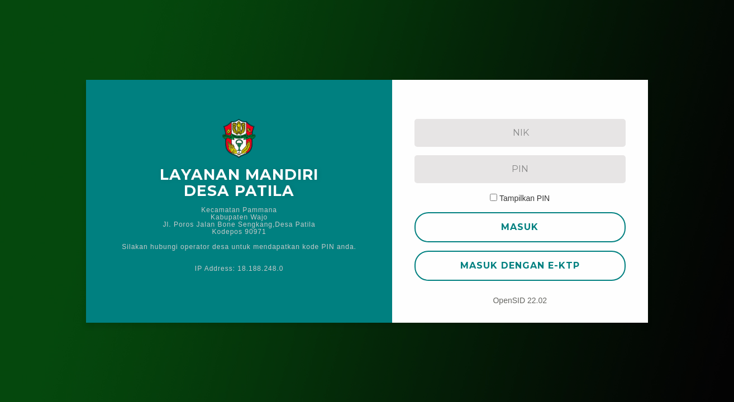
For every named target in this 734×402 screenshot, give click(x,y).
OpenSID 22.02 (520, 300)
